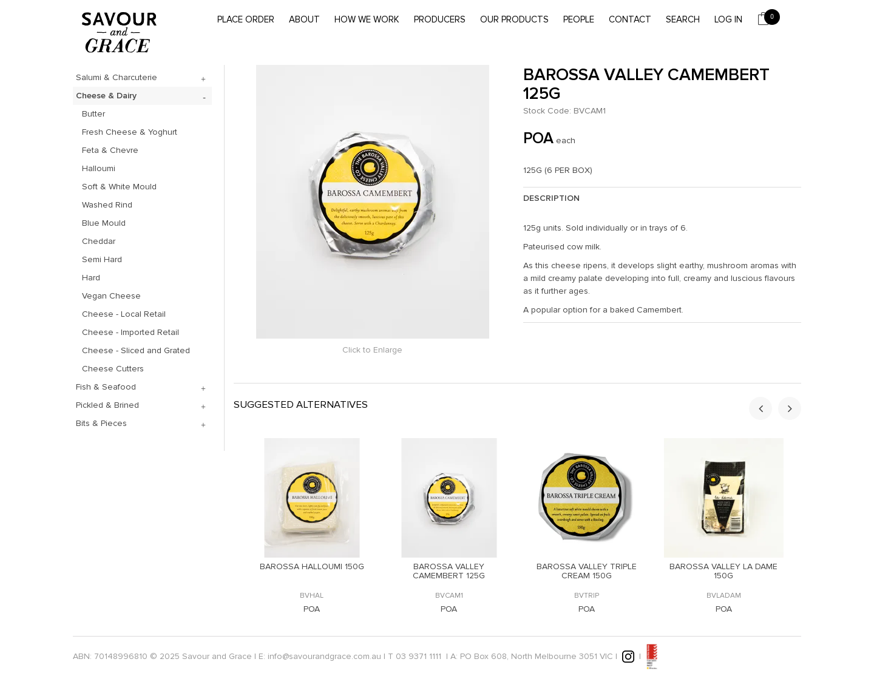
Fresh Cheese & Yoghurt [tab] (129, 132)
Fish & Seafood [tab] (106, 387)
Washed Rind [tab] (107, 205)
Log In (728, 19)
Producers (440, 19)
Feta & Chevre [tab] (110, 150)
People (578, 19)
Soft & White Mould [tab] (119, 186)
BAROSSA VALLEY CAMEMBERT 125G (449, 571)
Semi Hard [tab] (102, 259)
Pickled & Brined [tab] (107, 405)
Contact (630, 19)
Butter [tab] (93, 114)
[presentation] (760, 408)
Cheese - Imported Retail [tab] (130, 332)
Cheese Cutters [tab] (113, 368)
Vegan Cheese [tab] (111, 296)
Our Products (514, 19)
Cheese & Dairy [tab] (106, 95)
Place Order (245, 19)
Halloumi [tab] (98, 168)
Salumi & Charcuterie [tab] (116, 77)
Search (683, 19)
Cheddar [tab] (98, 241)
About (304, 19)
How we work (366, 19)
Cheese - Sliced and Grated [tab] (136, 350)
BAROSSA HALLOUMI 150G (312, 566)
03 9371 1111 (418, 656)
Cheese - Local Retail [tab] (124, 314)
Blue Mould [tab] (104, 223)
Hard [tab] (91, 277)
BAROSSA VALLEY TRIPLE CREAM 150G (587, 571)
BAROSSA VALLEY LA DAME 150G (723, 571)
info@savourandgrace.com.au (324, 656)
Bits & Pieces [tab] (101, 423)
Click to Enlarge (372, 350)
